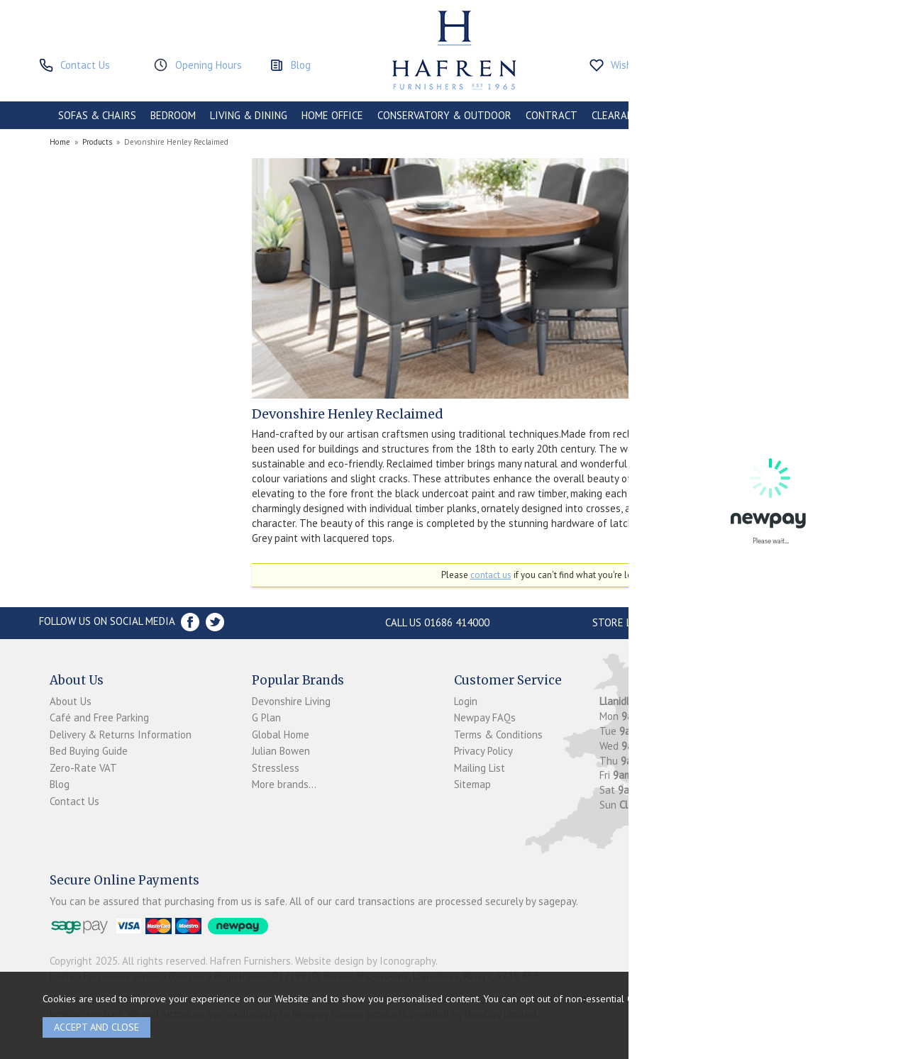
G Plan (266, 717)
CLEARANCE (618, 115)
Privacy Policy (483, 751)
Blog (60, 784)
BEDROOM (173, 115)
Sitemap (472, 784)
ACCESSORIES (767, 115)
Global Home (280, 734)
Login (465, 701)
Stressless (275, 768)
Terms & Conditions (498, 734)
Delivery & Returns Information (121, 734)
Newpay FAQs (485, 717)
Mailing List (479, 768)
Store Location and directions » (677, 622)
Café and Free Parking (99, 717)
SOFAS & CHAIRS (97, 115)
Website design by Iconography (365, 960)
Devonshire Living (291, 701)
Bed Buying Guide (89, 751)
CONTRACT (551, 115)
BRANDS (831, 115)
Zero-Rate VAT (83, 768)
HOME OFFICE (332, 115)
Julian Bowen (281, 751)
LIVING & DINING (248, 115)
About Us (71, 701)
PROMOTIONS (690, 115)
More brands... (284, 784)
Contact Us (74, 801)
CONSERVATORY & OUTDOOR (444, 115)
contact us (490, 575)
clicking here (704, 998)
